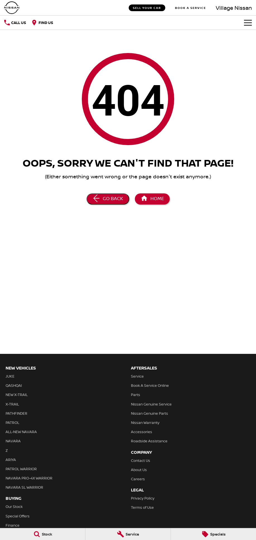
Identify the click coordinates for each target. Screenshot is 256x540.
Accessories (141, 431)
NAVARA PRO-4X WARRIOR (29, 478)
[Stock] (42, 534)
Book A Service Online (150, 385)
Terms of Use (142, 507)
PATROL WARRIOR (21, 468)
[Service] (128, 534)
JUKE (10, 376)
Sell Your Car (147, 8)
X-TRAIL (12, 404)
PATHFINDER (16, 413)
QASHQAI (14, 385)
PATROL (12, 422)
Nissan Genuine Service (151, 404)
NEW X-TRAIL (17, 394)
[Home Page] (11, 7)
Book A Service (190, 8)
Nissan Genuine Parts (149, 413)
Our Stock (14, 506)
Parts (135, 394)
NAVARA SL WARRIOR (24, 487)
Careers (138, 478)
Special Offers (18, 516)
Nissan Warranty (145, 422)
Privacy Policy (142, 498)
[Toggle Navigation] (248, 23)
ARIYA (11, 459)
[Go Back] (108, 199)
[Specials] (213, 534)
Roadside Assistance (149, 440)
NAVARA (13, 440)
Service (137, 376)
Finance (13, 525)
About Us (139, 469)
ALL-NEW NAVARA (21, 431)
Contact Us (140, 460)
